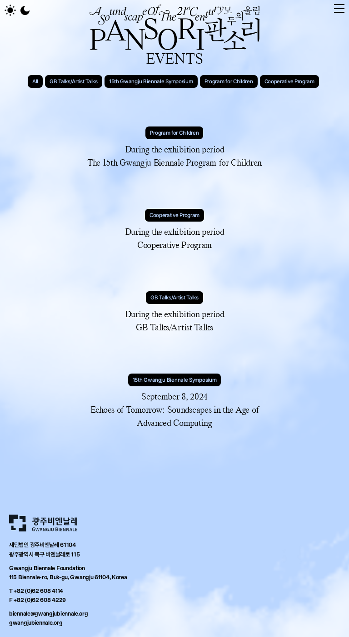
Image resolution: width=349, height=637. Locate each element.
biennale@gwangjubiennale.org (48, 614)
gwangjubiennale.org (35, 623)
